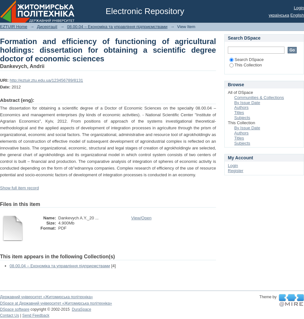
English (297, 15)
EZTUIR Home (13, 26)
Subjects (242, 117)
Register (235, 170)
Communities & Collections (259, 97)
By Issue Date (247, 102)
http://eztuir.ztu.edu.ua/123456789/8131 (46, 80)
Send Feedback (36, 315)
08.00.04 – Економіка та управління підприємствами (117, 26)
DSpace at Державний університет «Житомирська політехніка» (56, 303)
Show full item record (19, 188)
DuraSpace (81, 309)
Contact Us (9, 315)
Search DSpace (246, 59)
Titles (239, 112)
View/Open (141, 218)
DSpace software (14, 309)
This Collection (245, 65)
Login (299, 7)
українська (279, 15)
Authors (241, 107)
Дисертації (47, 26)
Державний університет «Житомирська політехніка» (46, 297)
